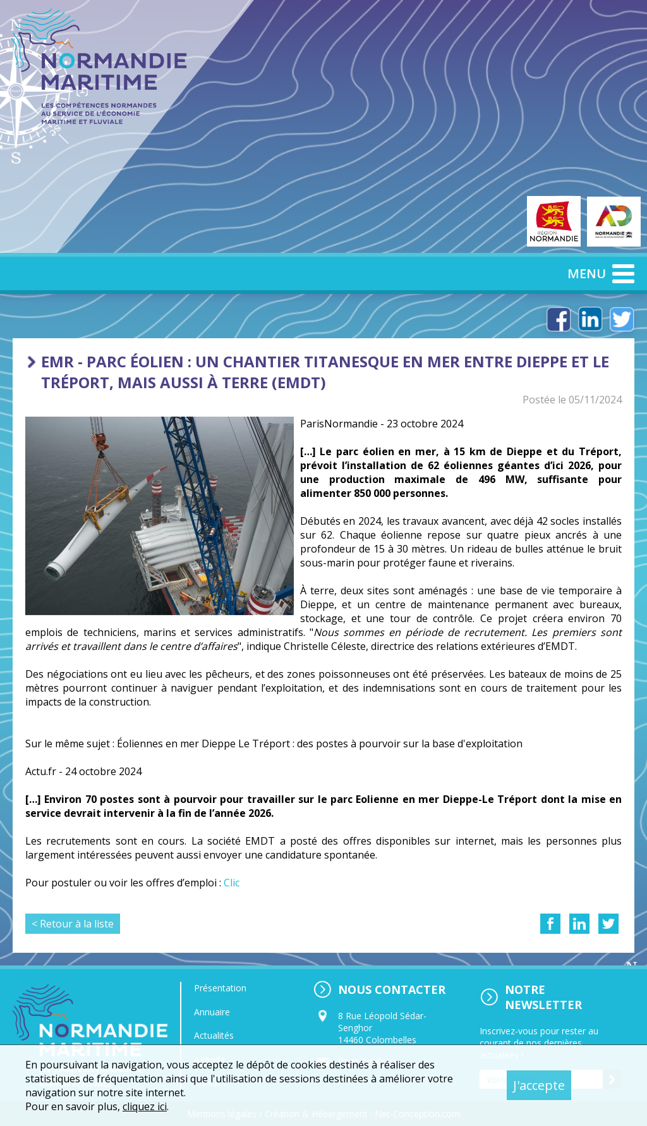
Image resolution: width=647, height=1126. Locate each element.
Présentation (220, 988)
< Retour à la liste (73, 924)
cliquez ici (145, 1106)
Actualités (214, 1035)
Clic (231, 883)
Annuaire (212, 1012)
